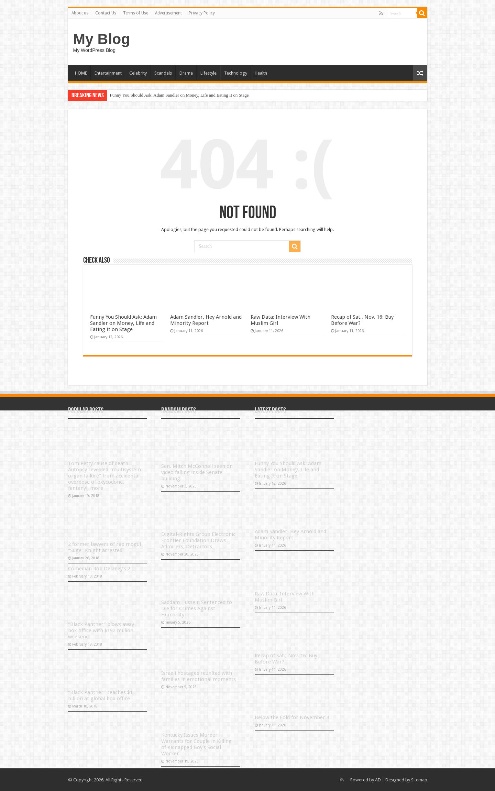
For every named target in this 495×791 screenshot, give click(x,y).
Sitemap (419, 779)
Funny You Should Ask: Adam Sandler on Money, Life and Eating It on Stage (179, 95)
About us (80, 13)
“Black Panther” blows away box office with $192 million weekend (101, 630)
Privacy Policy (202, 13)
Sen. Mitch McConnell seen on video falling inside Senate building (197, 472)
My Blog (101, 39)
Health (261, 73)
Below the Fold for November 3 (292, 717)
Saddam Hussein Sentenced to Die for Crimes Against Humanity (196, 608)
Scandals (163, 73)
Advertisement (168, 13)
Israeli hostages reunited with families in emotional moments (198, 676)
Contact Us (105, 13)
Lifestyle (208, 73)
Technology (235, 73)
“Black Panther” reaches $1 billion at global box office (100, 695)
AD (378, 779)
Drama (186, 73)
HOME (81, 73)
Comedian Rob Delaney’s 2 (99, 568)
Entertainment (108, 73)
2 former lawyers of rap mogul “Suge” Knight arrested (104, 547)
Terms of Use (135, 13)
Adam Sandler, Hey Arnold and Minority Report (206, 320)
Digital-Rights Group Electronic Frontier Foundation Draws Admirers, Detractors (198, 540)
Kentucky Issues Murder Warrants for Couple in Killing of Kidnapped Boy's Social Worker (196, 744)
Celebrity (138, 73)
